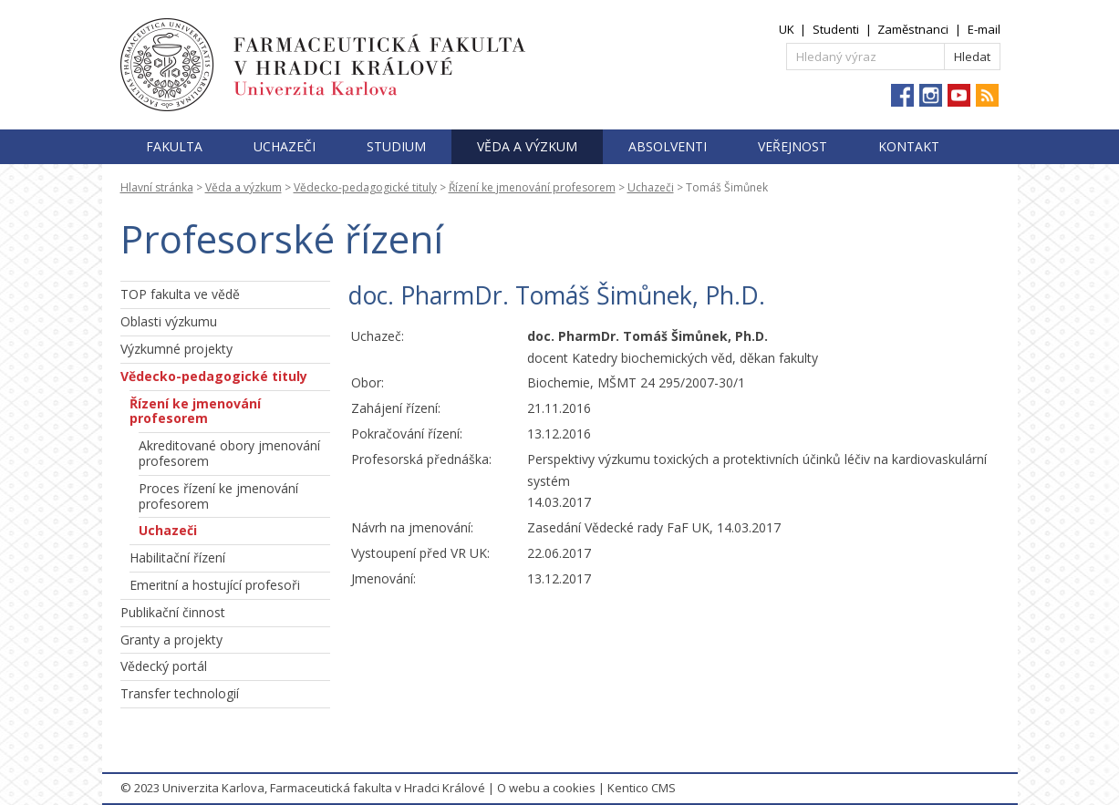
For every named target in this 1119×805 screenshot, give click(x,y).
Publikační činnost (172, 612)
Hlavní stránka (156, 187)
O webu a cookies (546, 787)
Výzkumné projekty (176, 348)
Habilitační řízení (177, 557)
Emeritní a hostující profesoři (215, 584)
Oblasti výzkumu (168, 321)
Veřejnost (792, 146)
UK (786, 29)
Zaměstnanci (912, 29)
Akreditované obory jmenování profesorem (229, 453)
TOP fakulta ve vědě (180, 294)
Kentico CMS (641, 787)
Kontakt (908, 146)
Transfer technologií (179, 693)
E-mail (984, 29)
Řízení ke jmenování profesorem (532, 187)
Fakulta (174, 146)
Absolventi (667, 146)
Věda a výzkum (527, 146)
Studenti (836, 29)
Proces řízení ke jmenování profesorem (218, 496)
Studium (396, 146)
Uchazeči (285, 146)
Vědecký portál (163, 666)
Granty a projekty (171, 639)
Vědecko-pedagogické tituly (365, 187)
